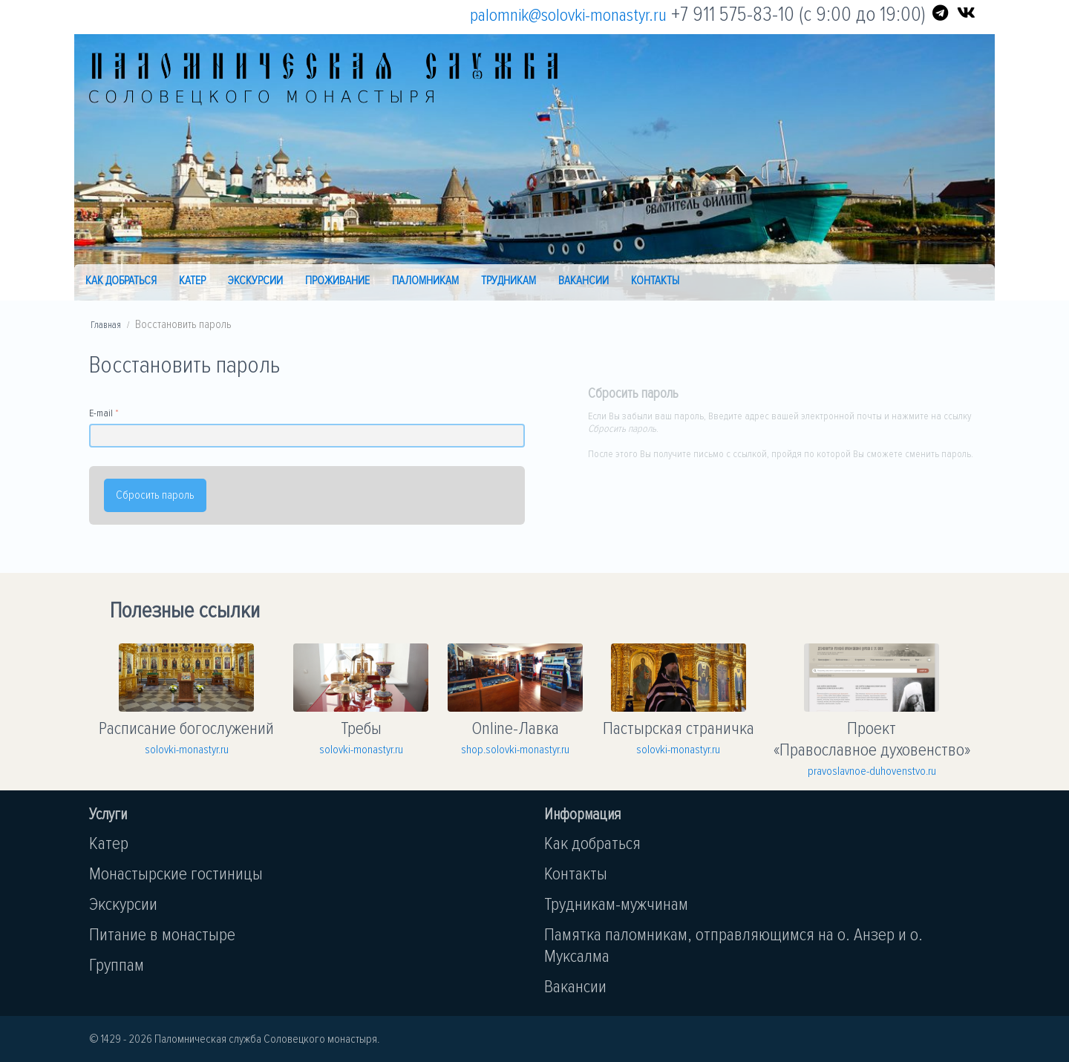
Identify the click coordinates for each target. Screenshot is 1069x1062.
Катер (192, 280)
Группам (116, 965)
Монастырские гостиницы (176, 874)
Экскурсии (255, 280)
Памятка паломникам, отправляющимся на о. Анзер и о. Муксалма (733, 945)
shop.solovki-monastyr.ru (515, 749)
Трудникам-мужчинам (616, 904)
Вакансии (583, 280)
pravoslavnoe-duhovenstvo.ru (872, 771)
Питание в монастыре (162, 934)
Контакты (655, 280)
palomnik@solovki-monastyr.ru (568, 15)
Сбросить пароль (155, 495)
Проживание (337, 280)
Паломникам (425, 280)
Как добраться (121, 280)
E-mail (101, 413)
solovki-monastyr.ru (187, 749)
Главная (106, 325)
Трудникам (508, 280)
